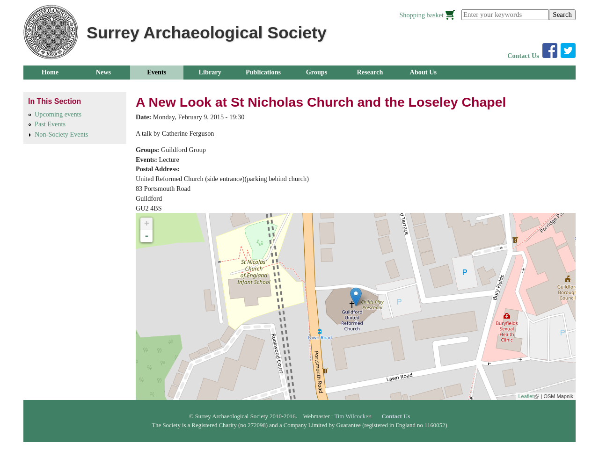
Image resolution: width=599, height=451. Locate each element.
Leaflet (528, 396)
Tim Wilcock (352, 416)
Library (210, 72)
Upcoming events (58, 114)
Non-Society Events (61, 134)
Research (370, 72)
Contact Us (523, 55)
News (103, 72)
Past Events (50, 124)
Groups (317, 72)
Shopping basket (421, 15)
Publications (263, 72)
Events (156, 72)
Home (50, 72)
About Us (423, 72)
